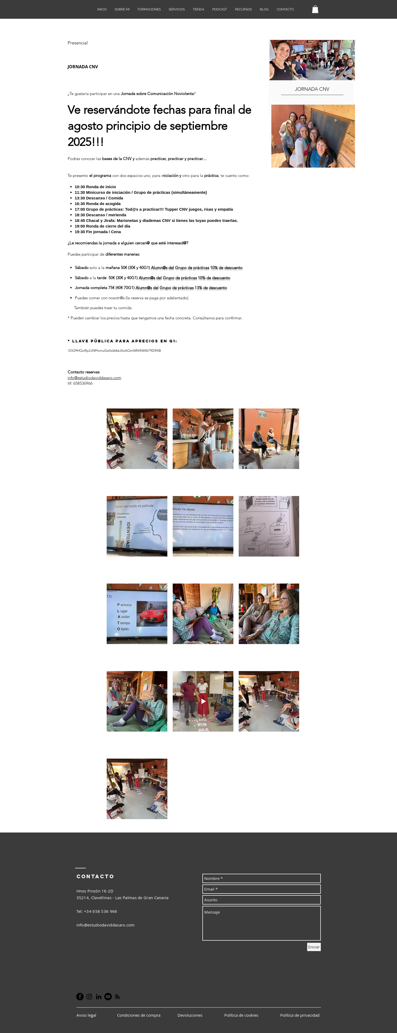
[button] (315, 9)
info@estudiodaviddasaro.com (94, 377)
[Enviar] (314, 947)
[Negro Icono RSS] (117, 996)
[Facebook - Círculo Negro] (80, 996)
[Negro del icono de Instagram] (89, 996)
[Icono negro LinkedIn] (98, 996)
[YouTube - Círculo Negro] (108, 996)
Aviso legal (86, 1015)
